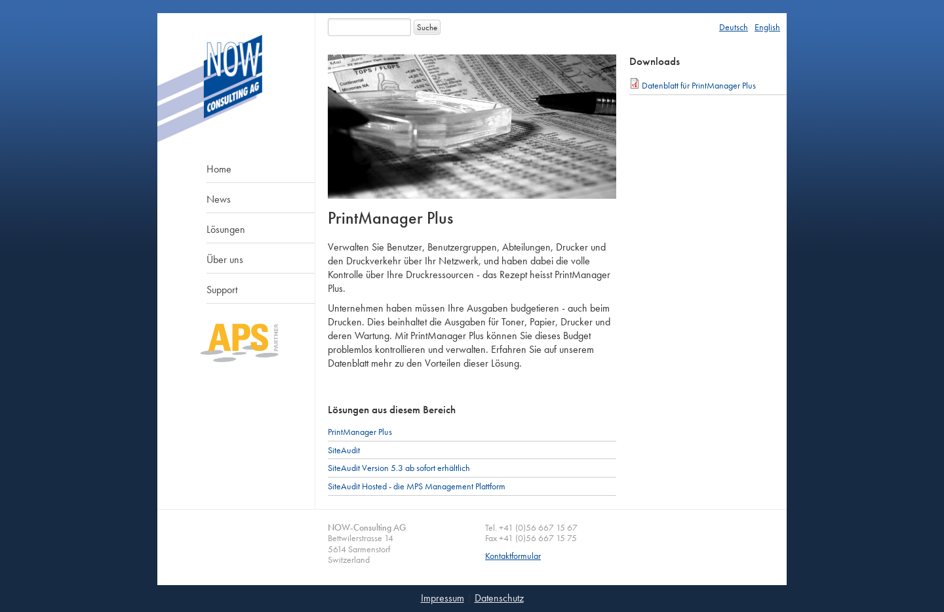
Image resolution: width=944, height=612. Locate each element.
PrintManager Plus (360, 432)
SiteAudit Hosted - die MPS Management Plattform (416, 486)
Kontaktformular (513, 555)
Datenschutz (499, 598)
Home (218, 169)
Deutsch (733, 27)
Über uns (224, 259)
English (767, 27)
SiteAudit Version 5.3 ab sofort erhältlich (399, 468)
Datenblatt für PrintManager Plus (699, 85)
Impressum (442, 598)
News (218, 199)
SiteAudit (344, 450)
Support (221, 289)
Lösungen (225, 229)
